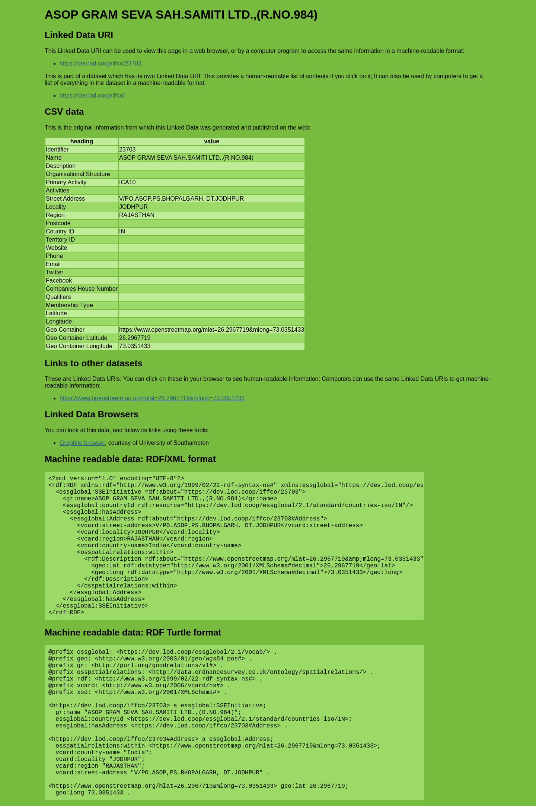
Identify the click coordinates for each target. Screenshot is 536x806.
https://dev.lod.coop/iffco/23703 (100, 63)
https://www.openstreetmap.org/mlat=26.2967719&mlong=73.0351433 (152, 398)
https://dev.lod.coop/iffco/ (92, 95)
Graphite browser (82, 443)
